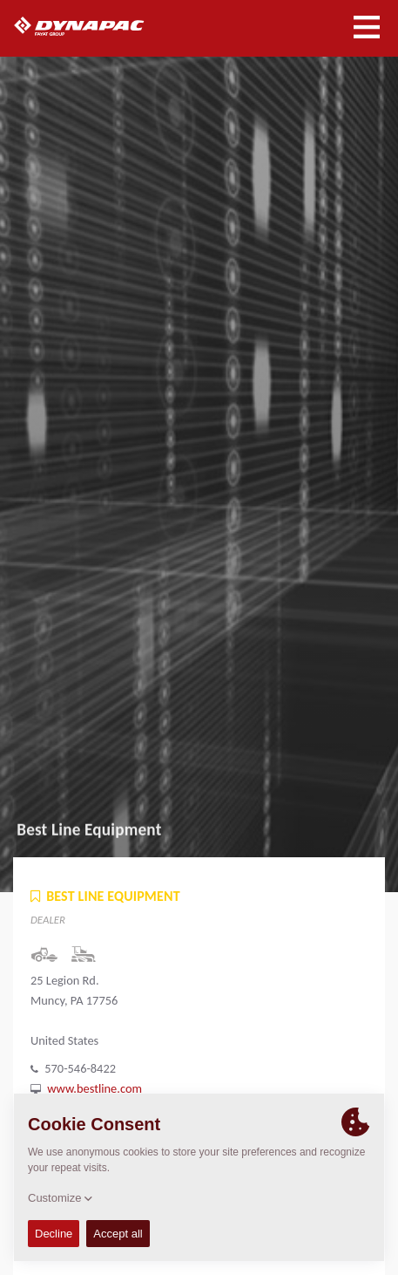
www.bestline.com (94, 1088)
